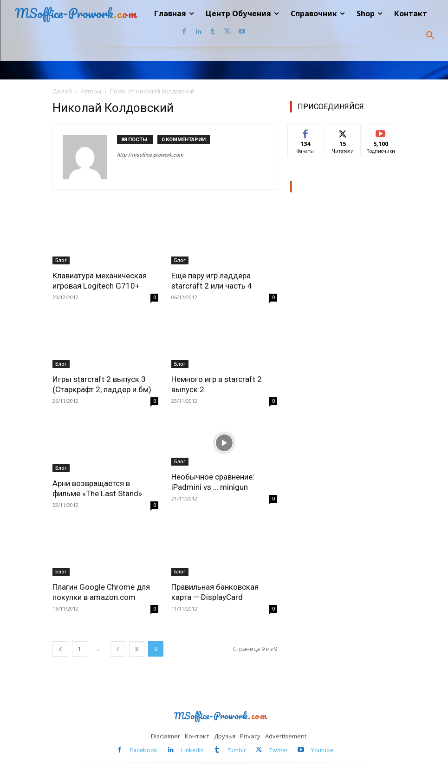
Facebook (143, 750)
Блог (61, 260)
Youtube (322, 750)
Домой (62, 91)
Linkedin (192, 750)
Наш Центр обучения (334, 186)
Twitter (278, 750)
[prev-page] (60, 649)
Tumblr (236, 750)
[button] (430, 36)
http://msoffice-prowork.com (150, 155)
